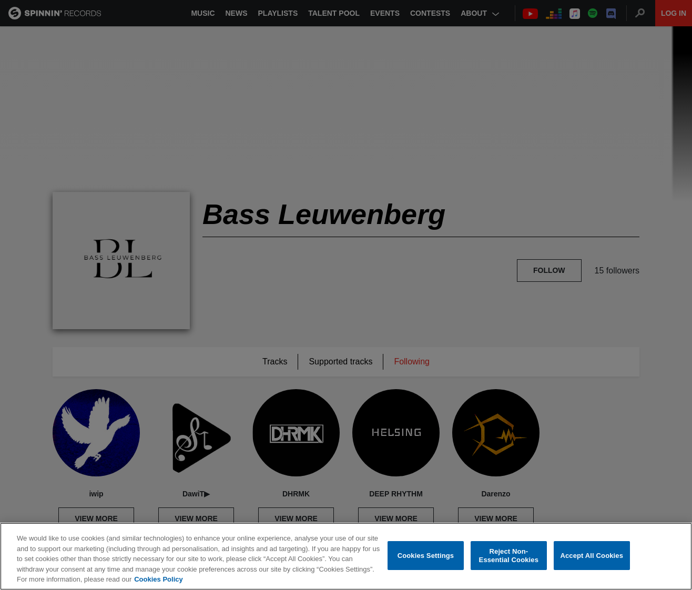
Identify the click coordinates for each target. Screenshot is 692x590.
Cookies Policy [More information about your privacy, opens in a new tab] (158, 579)
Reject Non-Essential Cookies (508, 555)
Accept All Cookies (591, 556)
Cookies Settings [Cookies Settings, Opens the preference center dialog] (426, 556)
